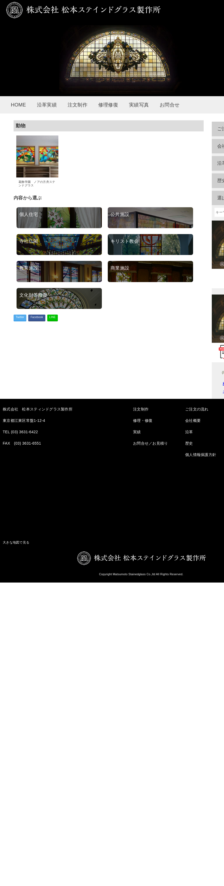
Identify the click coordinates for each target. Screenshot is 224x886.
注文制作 (77, 105)
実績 (137, 432)
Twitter (20, 317)
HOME (18, 105)
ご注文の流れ (197, 409)
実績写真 (139, 105)
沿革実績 (47, 105)
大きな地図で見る (16, 542)
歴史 (189, 443)
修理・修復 (142, 420)
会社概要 (193, 420)
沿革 (189, 432)
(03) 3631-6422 (24, 432)
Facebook (36, 317)
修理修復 (108, 105)
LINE (52, 317)
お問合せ (169, 105)
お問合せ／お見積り (150, 443)
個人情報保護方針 (200, 454)
